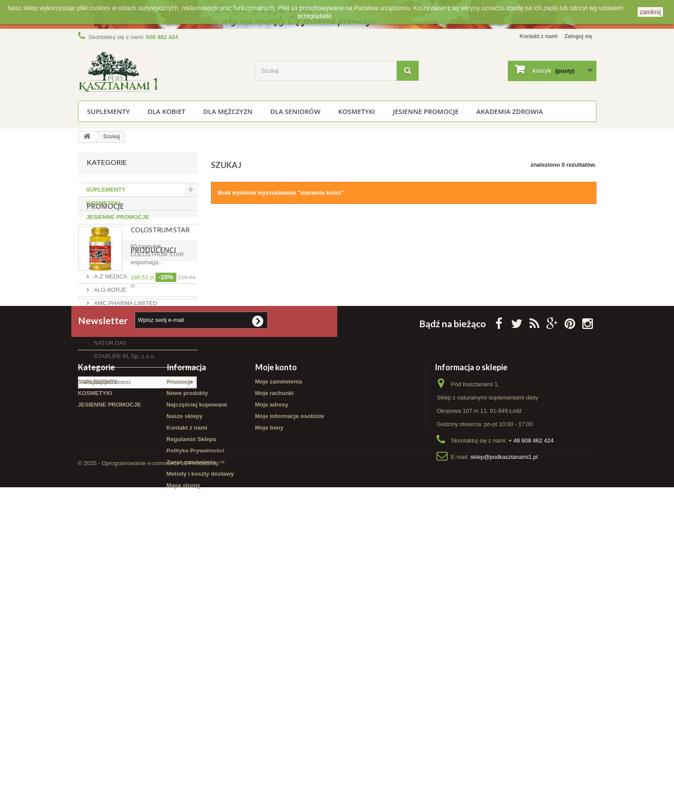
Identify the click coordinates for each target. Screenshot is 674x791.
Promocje (105, 248)
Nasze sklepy (185, 665)
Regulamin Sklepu (192, 688)
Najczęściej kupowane (197, 654)
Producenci (109, 385)
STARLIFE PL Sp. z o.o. (124, 488)
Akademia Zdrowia (509, 111)
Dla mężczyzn (228, 111)
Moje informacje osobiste (289, 665)
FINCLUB (106, 461)
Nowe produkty (187, 642)
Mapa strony (184, 735)
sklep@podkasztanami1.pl (504, 706)
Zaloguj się (577, 36)
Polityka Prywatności (195, 700)
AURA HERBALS (115, 448)
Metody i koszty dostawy (200, 723)
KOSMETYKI (356, 111)
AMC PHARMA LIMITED (125, 434)
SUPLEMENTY (108, 111)
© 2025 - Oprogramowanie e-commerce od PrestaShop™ (151, 767)
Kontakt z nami (533, 36)
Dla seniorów (295, 111)
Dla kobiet (167, 111)
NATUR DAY (110, 474)
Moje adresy (271, 654)
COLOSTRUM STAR (160, 271)
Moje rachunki (274, 642)
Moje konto (276, 617)
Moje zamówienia (278, 631)
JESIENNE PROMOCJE (425, 111)
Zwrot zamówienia (191, 712)
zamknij (650, 12)
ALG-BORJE (110, 421)
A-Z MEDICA (110, 408)
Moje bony (269, 677)
